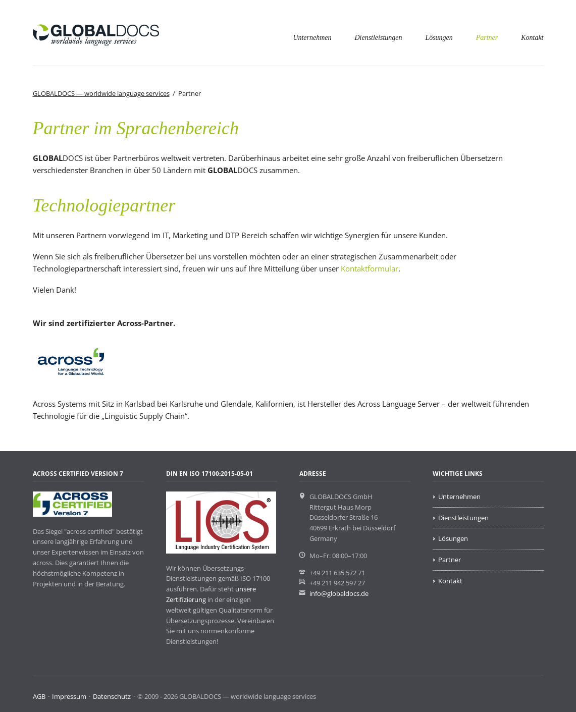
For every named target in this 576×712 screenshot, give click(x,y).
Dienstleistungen (378, 37)
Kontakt (532, 37)
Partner (487, 37)
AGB (39, 696)
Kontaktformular (369, 268)
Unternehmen (312, 37)
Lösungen (438, 37)
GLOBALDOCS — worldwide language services (101, 93)
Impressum (69, 696)
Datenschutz (112, 696)
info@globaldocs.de (339, 593)
